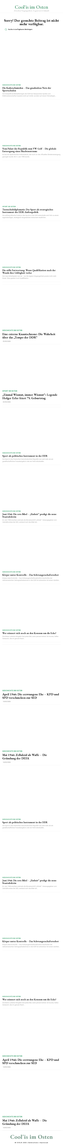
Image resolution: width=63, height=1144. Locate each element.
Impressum (44, 1142)
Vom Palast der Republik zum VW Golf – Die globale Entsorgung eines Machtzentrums (29, 150)
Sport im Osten (9, 206)
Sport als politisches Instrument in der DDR (25, 455)
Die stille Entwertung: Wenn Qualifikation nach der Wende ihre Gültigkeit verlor (29, 271)
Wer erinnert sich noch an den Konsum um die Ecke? (29, 633)
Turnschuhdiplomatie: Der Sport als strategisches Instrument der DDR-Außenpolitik (27, 211)
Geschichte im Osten (11, 85)
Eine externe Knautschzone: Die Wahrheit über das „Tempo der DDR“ (28, 335)
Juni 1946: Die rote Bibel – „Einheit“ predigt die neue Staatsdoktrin (29, 515)
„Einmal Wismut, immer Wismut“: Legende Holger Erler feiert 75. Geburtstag (29, 396)
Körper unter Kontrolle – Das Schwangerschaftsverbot (30, 574)
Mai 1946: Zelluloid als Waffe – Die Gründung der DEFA (24, 756)
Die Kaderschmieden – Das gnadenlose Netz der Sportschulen (26, 89)
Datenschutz (33, 1142)
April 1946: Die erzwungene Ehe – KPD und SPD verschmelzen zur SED (30, 696)
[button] (32, 29)
